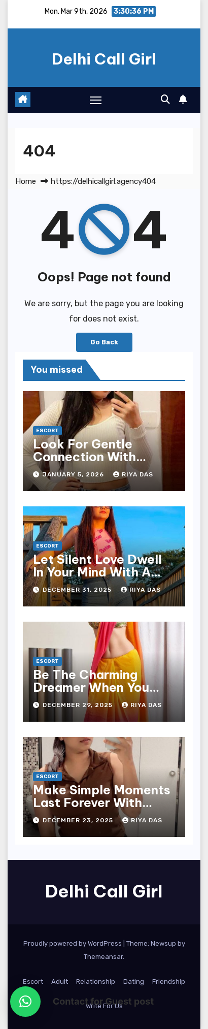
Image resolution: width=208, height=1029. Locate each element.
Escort (47, 431)
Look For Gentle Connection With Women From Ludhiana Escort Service (102, 463)
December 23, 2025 (79, 820)
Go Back (104, 342)
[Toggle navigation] (96, 100)
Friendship (168, 981)
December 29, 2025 (79, 705)
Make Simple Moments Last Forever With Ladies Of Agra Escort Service (101, 808)
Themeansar (103, 956)
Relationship (95, 981)
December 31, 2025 (78, 589)
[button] (165, 99)
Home (25, 181)
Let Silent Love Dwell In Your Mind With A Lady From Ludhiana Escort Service (97, 578)
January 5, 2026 (74, 474)
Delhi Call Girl (104, 59)
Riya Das (133, 474)
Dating (133, 981)
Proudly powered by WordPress (73, 943)
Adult (59, 981)
